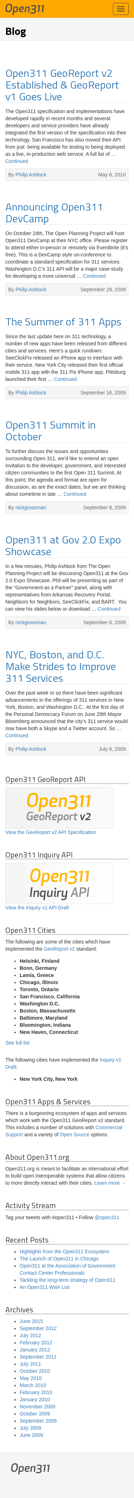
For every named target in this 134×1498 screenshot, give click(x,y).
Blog (15, 31)
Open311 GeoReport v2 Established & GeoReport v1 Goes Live (62, 85)
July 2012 (30, 1335)
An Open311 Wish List (44, 1287)
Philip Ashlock (30, 174)
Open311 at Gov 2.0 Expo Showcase (63, 545)
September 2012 (38, 1328)
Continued (16, 161)
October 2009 (35, 1414)
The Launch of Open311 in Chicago (59, 1258)
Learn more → (110, 1183)
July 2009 (30, 1428)
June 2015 (31, 1321)
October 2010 (35, 1371)
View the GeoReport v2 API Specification (59, 811)
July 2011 (30, 1364)
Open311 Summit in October (50, 430)
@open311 (107, 1217)
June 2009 (31, 1435)
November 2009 (37, 1406)
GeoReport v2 (59, 949)
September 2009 (38, 1421)
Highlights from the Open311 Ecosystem (64, 1251)
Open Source (75, 1134)
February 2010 (36, 1392)
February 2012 (36, 1342)
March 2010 (33, 1385)
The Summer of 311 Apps (63, 321)
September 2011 (38, 1357)
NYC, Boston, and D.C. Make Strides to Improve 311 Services (60, 666)
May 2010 (30, 1378)
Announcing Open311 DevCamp (54, 212)
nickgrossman (30, 507)
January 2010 (35, 1399)
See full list (17, 1043)
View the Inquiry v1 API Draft (59, 886)
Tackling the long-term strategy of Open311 (67, 1280)
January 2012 (35, 1350)
